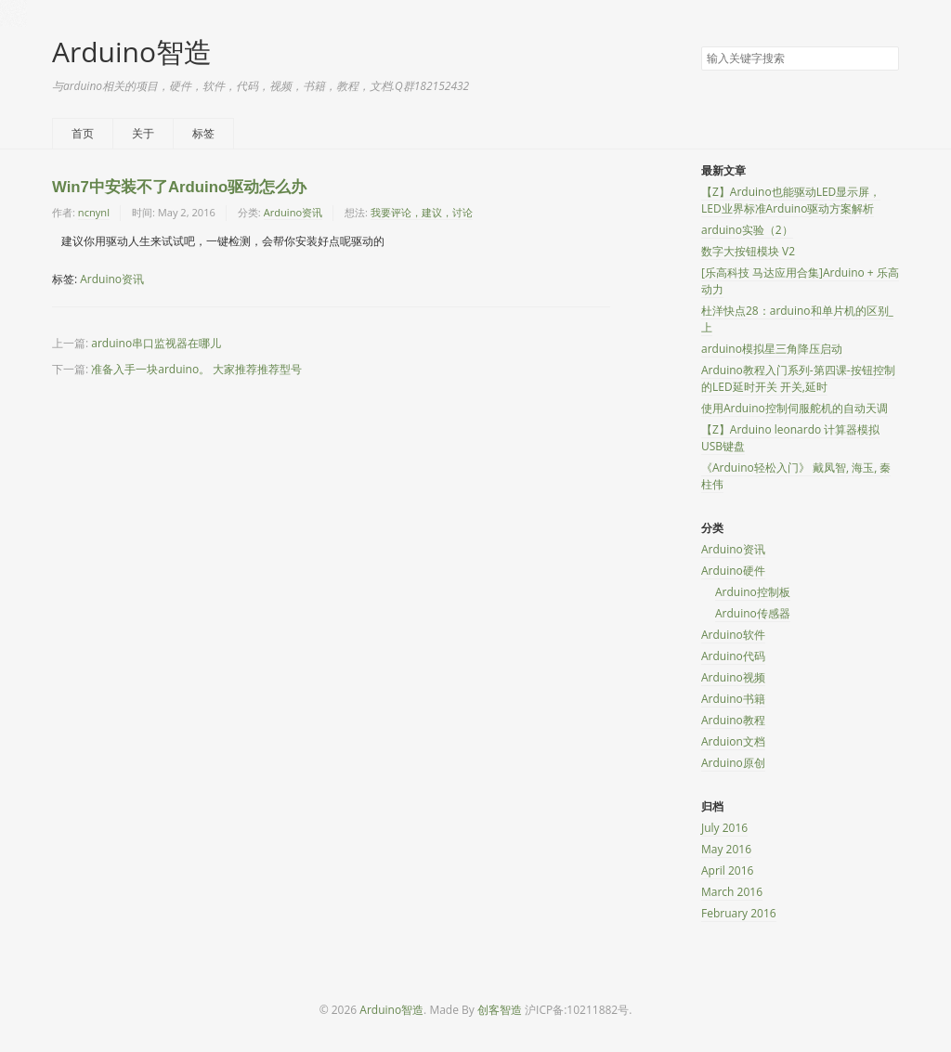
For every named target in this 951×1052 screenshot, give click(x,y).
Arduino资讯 (293, 212)
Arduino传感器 (752, 613)
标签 (203, 133)
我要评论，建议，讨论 (422, 212)
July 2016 (724, 828)
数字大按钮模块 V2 (748, 251)
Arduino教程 (733, 720)
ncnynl (94, 212)
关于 (143, 133)
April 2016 (727, 870)
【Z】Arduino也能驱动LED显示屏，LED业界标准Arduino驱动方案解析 (790, 200)
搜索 (884, 59)
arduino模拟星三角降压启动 (771, 349)
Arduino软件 (733, 635)
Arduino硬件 (733, 570)
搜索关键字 (700, 45)
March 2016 (731, 892)
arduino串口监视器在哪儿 (156, 343)
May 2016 (726, 849)
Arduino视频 (733, 677)
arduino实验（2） (747, 230)
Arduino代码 (733, 656)
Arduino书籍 (733, 699)
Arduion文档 (733, 741)
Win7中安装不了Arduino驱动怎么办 (179, 187)
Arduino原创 (733, 763)
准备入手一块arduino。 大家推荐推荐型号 (196, 369)
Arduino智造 (132, 51)
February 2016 (738, 913)
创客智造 (499, 1010)
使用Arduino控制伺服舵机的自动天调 (794, 408)
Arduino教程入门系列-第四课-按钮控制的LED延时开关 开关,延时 (798, 378)
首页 (83, 133)
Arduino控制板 (752, 592)
